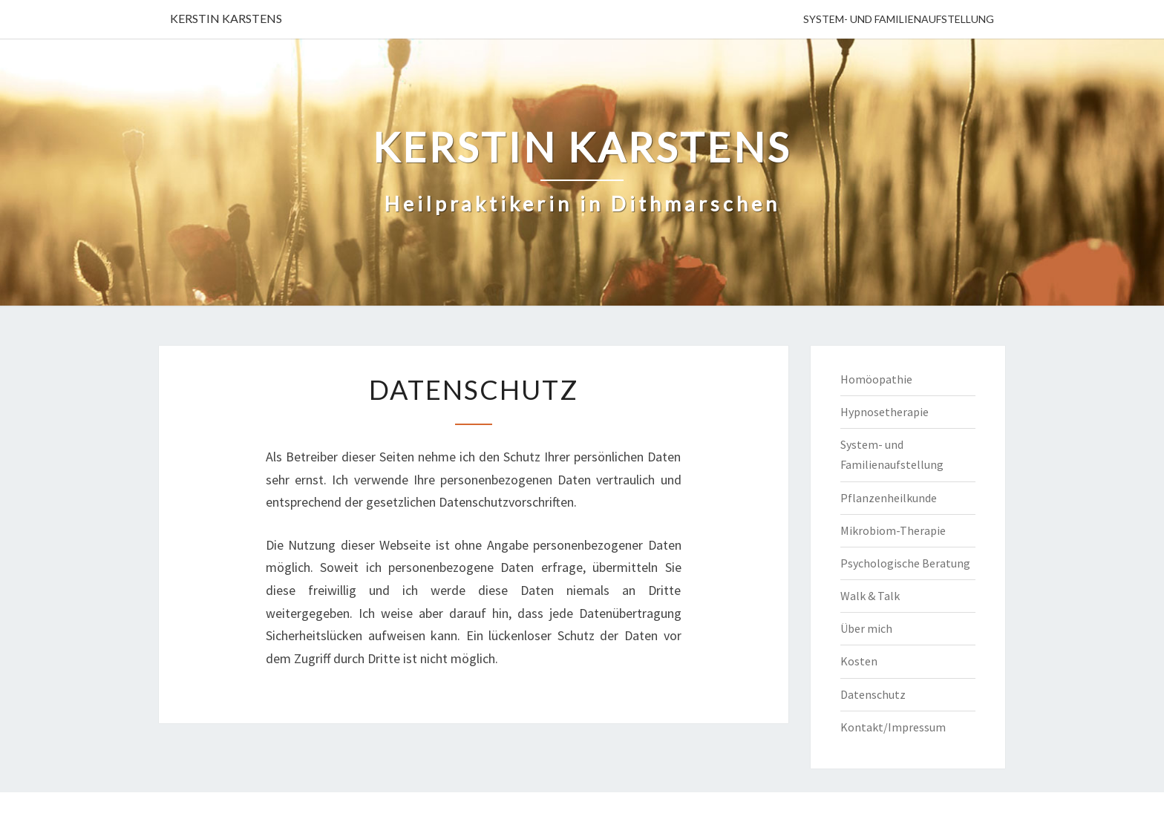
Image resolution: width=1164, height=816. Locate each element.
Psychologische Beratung (905, 563)
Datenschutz (873, 694)
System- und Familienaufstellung (898, 19)
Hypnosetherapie (884, 411)
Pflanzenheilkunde (888, 497)
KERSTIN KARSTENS (226, 18)
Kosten (858, 661)
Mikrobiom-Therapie (893, 530)
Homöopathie (876, 379)
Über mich (866, 628)
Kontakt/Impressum (893, 727)
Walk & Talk (870, 595)
